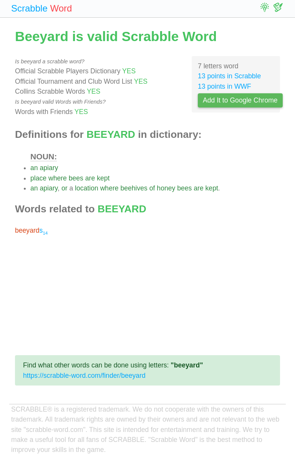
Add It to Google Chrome (240, 100)
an (34, 168)
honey (166, 188)
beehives (133, 188)
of (152, 188)
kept (103, 178)
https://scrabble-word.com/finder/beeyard (84, 375)
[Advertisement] (147, 295)
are (90, 178)
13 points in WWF (224, 86)
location (86, 188)
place (38, 178)
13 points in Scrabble (229, 76)
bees (76, 178)
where (57, 178)
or (64, 188)
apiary (49, 168)
